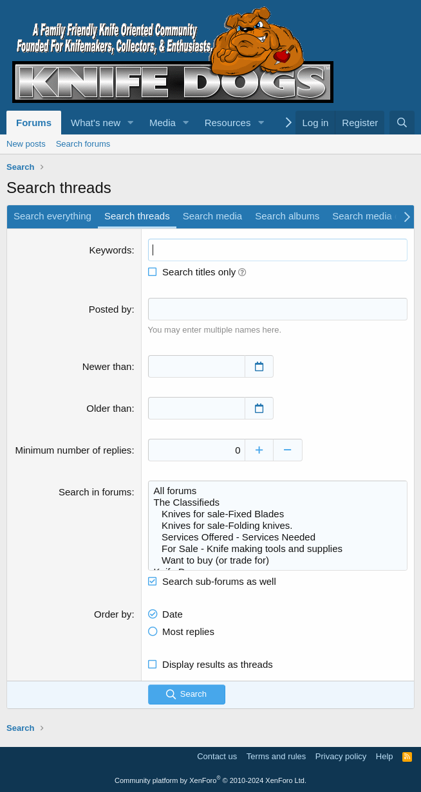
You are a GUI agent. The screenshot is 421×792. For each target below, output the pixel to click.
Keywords (110, 249)
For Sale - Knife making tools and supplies (278, 549)
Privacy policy (340, 756)
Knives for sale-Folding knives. (278, 525)
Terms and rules (276, 756)
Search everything (52, 215)
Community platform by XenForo (210, 780)
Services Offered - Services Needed (278, 537)
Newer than (107, 366)
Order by (112, 614)
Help (384, 756)
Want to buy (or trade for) (278, 560)
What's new (95, 122)
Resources (228, 122)
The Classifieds (278, 502)
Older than (108, 408)
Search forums (83, 144)
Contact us (217, 756)
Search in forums (95, 491)
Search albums (287, 215)
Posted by (110, 309)
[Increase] (259, 450)
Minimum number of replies (73, 450)
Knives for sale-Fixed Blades (278, 514)
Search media (213, 215)
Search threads (137, 215)
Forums (33, 122)
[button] (131, 122)
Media (162, 122)
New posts (26, 144)
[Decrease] (288, 450)
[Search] (402, 122)
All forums (278, 491)
